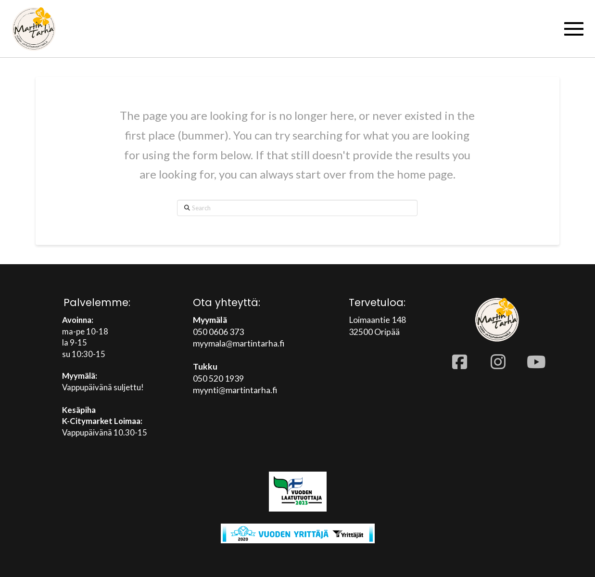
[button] (573, 28)
